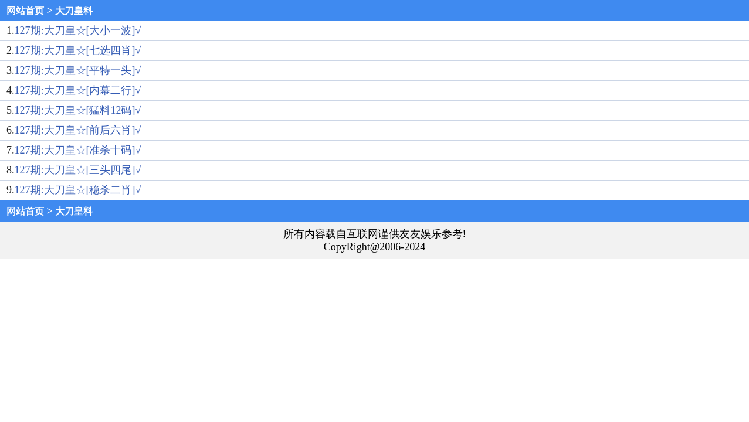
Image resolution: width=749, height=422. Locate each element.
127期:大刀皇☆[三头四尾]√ (78, 170)
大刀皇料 (74, 11)
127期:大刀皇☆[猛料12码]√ (78, 110)
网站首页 (25, 11)
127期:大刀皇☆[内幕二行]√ (78, 90)
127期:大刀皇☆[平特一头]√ (78, 70)
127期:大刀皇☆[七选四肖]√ (78, 50)
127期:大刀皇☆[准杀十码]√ (78, 150)
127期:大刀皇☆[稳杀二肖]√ (78, 190)
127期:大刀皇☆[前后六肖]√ (78, 130)
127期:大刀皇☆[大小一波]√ (78, 30)
